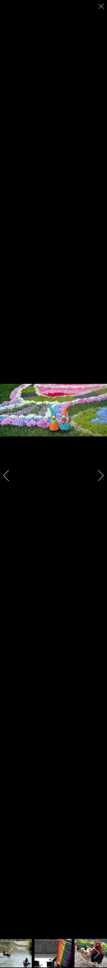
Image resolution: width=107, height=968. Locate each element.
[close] (102, 6)
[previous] (10, 475)
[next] (97, 475)
